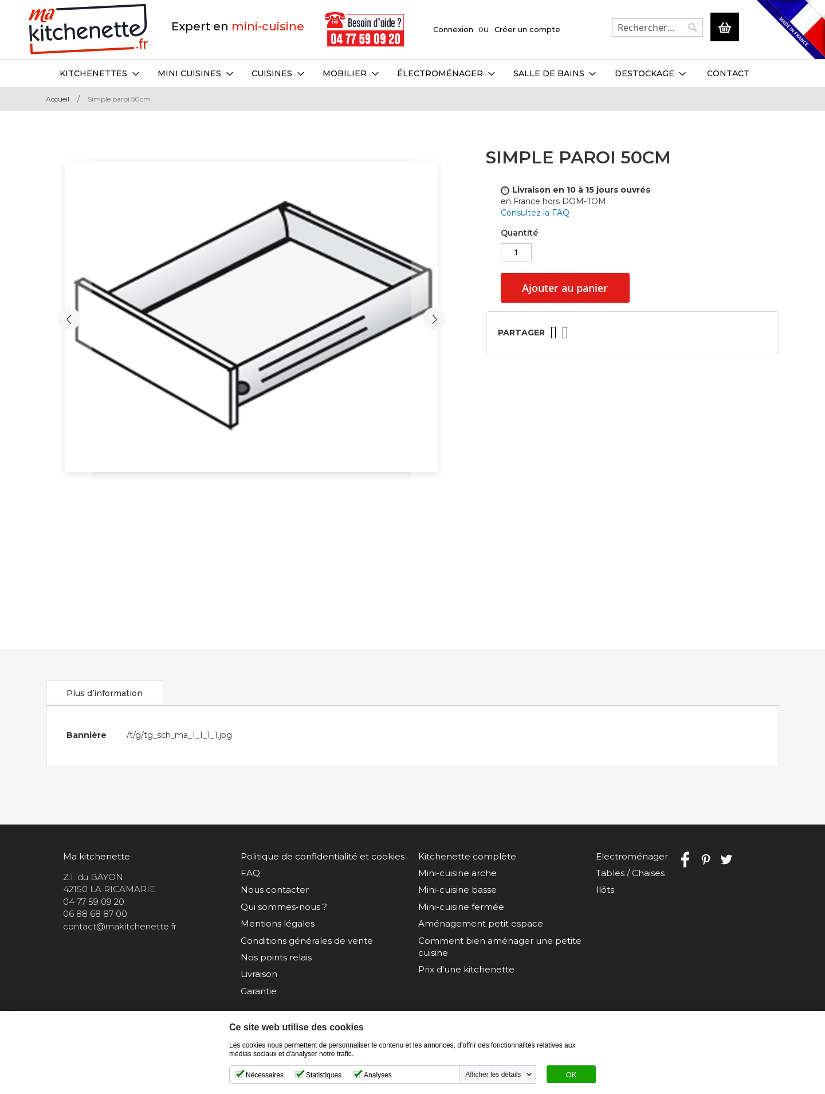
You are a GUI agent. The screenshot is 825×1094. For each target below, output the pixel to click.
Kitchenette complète (467, 856)
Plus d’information (102, 693)
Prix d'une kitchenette (466, 969)
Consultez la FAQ (535, 213)
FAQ (250, 873)
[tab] (103, 692)
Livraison (259, 973)
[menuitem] (99, 73)
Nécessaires (265, 1075)
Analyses (378, 1075)
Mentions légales (278, 923)
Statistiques (323, 1075)
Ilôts (605, 889)
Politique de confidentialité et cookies (322, 856)
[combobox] (657, 27)
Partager (521, 332)
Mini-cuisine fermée (461, 906)
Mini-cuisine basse (457, 889)
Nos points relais (276, 957)
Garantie (259, 991)
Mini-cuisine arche (457, 873)
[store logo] (88, 29)
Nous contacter (275, 889)
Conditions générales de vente (307, 940)
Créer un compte (527, 29)
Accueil (57, 99)
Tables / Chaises (630, 873)
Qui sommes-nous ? (284, 906)
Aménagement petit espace (480, 923)
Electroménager (632, 856)
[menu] (412, 73)
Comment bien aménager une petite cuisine (500, 946)
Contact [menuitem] (727, 73)
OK (571, 1075)
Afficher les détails (493, 1074)
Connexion (453, 29)
